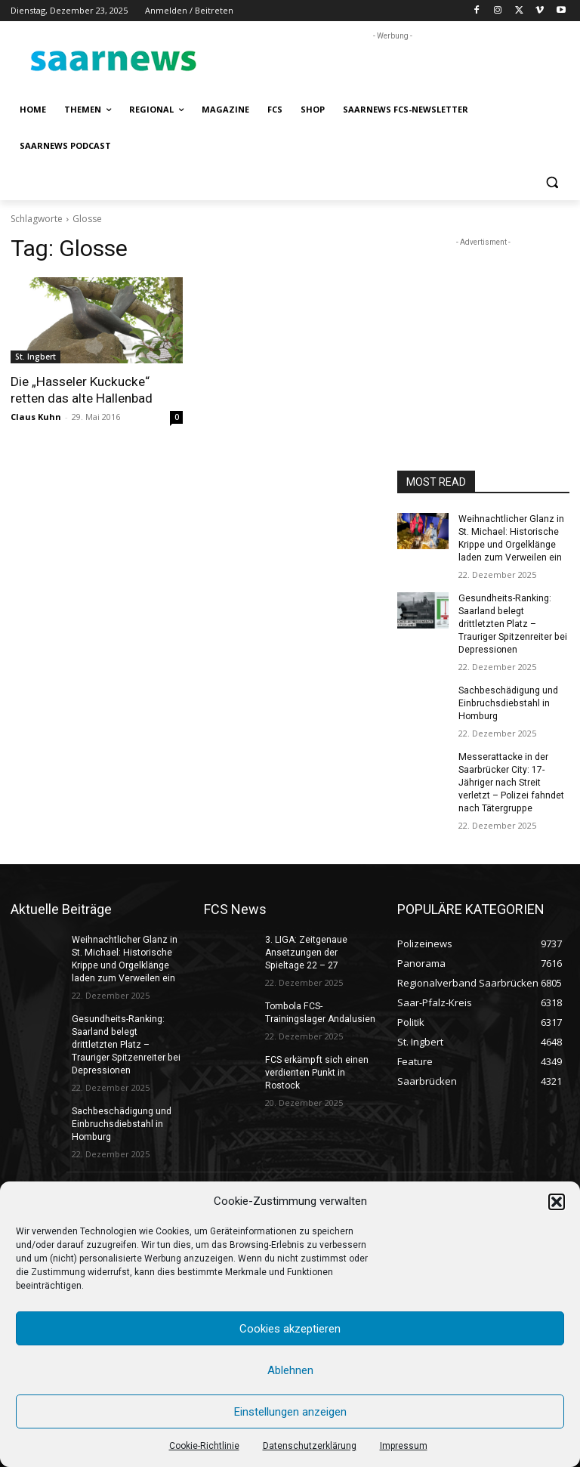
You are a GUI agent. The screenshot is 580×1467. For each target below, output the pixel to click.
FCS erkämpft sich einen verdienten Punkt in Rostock (315, 1069)
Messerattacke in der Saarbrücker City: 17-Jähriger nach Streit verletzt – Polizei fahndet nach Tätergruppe (510, 780)
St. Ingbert (35, 356)
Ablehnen (290, 1370)
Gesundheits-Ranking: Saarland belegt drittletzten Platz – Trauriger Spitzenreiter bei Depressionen (512, 622)
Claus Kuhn (36, 416)
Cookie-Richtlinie (204, 1446)
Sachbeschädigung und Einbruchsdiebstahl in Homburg (507, 702)
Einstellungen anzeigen (290, 1412)
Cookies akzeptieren (290, 1329)
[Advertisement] (392, 66)
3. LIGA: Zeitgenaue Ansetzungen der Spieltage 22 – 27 (306, 949)
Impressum (403, 1446)
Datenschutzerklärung (309, 1446)
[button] (556, 1201)
